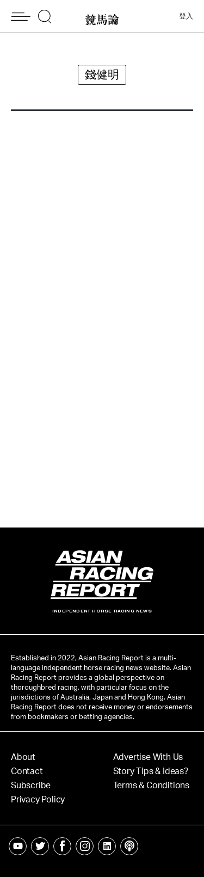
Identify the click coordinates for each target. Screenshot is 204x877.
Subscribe (31, 785)
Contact (27, 771)
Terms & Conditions (151, 785)
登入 (186, 16)
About (23, 757)
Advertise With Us (148, 757)
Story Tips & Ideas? (150, 771)
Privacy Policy (38, 799)
